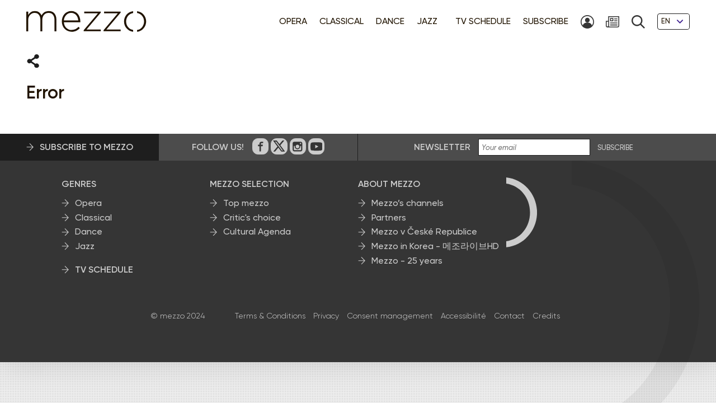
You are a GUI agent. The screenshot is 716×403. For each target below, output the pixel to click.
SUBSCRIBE (615, 148)
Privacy (326, 316)
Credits (546, 316)
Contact (509, 316)
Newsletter (442, 147)
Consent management (390, 316)
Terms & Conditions (270, 316)
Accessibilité (463, 316)
